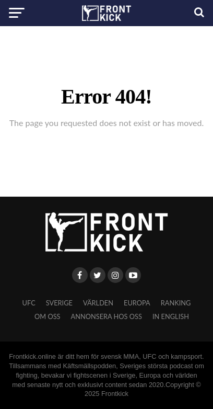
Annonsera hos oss (106, 316)
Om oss (47, 316)
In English (170, 316)
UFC (29, 303)
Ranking (176, 303)
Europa (137, 303)
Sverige (59, 303)
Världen (98, 303)
